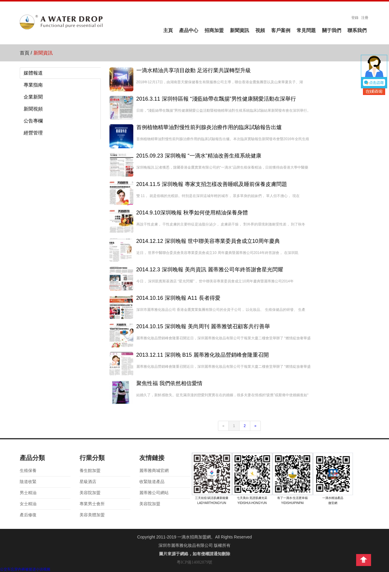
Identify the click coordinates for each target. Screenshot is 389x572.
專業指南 (33, 84)
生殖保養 (28, 470)
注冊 (364, 18)
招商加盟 (214, 30)
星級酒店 (88, 481)
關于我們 (331, 30)
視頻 (260, 30)
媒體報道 (33, 72)
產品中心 (188, 30)
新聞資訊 (239, 30)
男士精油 (28, 493)
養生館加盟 (90, 470)
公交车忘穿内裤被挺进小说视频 (25, 569)
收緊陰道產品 (151, 481)
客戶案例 (280, 30)
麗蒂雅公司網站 (154, 493)
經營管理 (33, 132)
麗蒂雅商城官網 (154, 470)
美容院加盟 (90, 493)
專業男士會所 (92, 504)
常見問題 (306, 30)
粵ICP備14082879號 (195, 562)
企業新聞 (33, 96)
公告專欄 (33, 120)
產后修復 (28, 515)
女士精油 (28, 504)
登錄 (355, 18)
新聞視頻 (33, 108)
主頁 (168, 30)
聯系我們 (357, 30)
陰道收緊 (28, 481)
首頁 (24, 52)
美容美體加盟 (92, 515)
